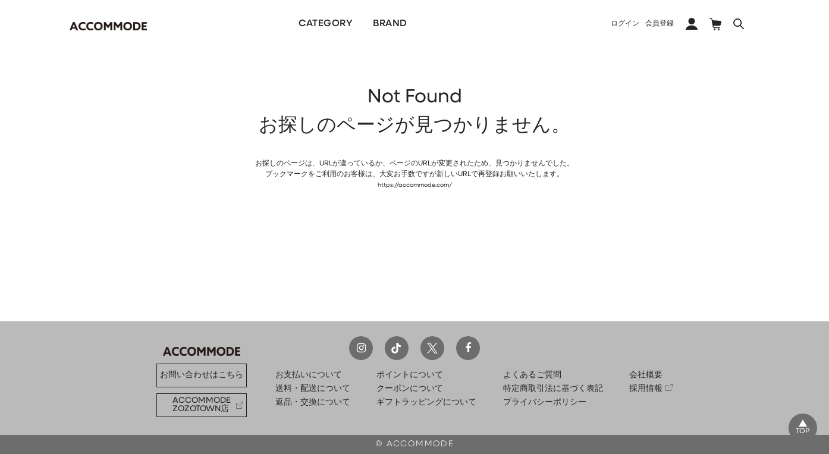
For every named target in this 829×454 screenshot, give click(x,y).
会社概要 (645, 375)
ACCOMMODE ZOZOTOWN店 (201, 405)
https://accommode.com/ (414, 185)
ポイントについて (409, 375)
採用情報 (645, 388)
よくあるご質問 (532, 375)
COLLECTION (497, 24)
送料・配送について (312, 388)
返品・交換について (312, 402)
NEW (248, 24)
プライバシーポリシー (544, 402)
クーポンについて (409, 388)
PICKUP (428, 24)
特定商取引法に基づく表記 (553, 388)
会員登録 (659, 23)
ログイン (625, 23)
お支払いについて (308, 375)
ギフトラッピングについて (426, 402)
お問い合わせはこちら (201, 375)
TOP (800, 429)
